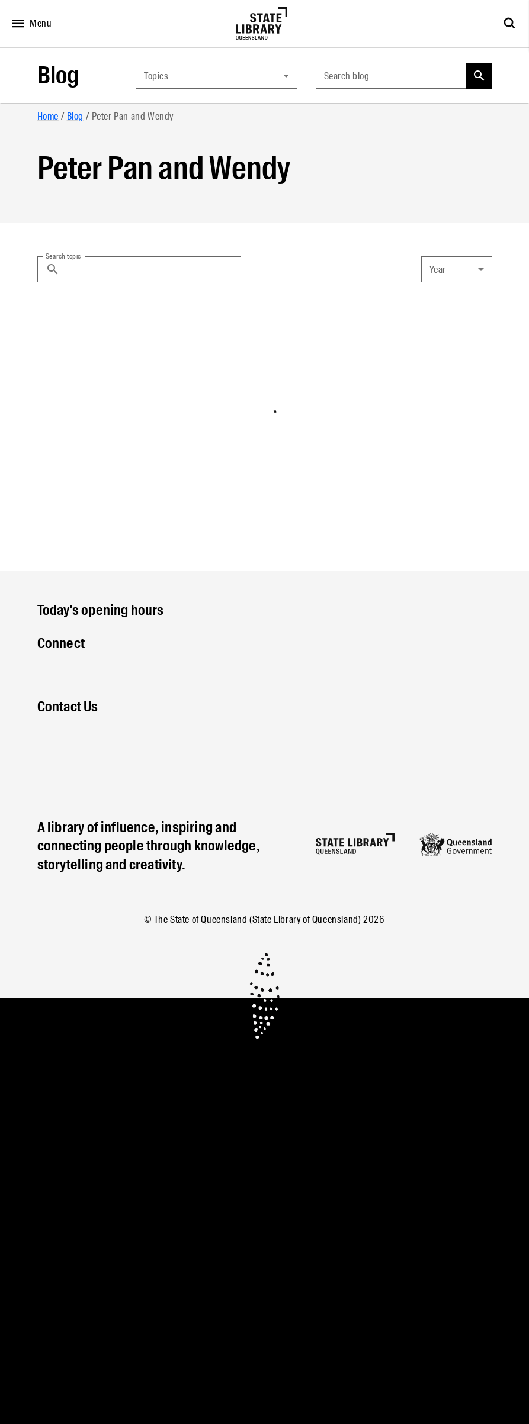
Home (48, 116)
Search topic (63, 255)
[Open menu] (28, 24)
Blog (58, 75)
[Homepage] (355, 844)
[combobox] (216, 76)
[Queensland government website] (455, 844)
